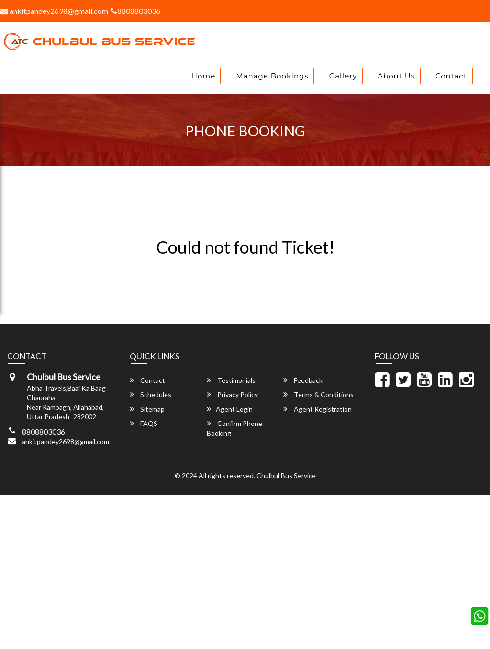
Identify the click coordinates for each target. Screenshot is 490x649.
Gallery (343, 75)
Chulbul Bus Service (286, 475)
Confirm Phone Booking (234, 428)
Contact (451, 75)
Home (203, 75)
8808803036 (135, 10)
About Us (396, 75)
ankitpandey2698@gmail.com (65, 441)
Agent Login (230, 409)
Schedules (150, 395)
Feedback (303, 380)
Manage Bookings (272, 75)
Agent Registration (317, 409)
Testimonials (231, 380)
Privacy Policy (232, 395)
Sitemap (147, 409)
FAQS (143, 423)
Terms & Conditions (318, 395)
